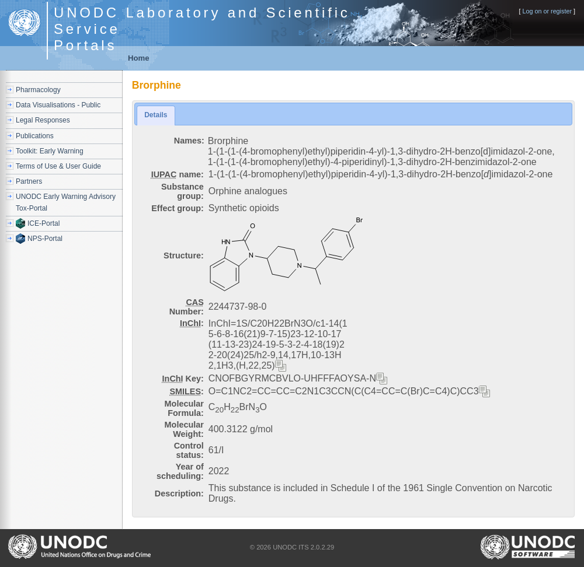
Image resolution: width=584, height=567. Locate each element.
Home (139, 58)
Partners (29, 181)
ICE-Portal (43, 223)
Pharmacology (38, 90)
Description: (179, 493)
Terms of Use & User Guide (58, 166)
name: (177, 174)
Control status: (189, 450)
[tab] (156, 115)
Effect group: (177, 208)
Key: (183, 378)
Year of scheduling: (180, 471)
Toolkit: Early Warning (50, 151)
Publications (35, 136)
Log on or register (547, 11)
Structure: (184, 255)
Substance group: (182, 191)
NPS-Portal (44, 239)
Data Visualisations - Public (58, 105)
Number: (186, 307)
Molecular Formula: (184, 408)
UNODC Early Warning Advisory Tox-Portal (66, 202)
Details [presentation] (155, 115)
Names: (189, 140)
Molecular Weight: (184, 429)
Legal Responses (43, 120)
